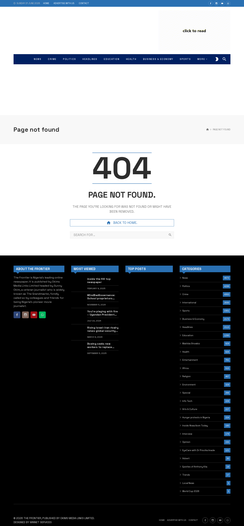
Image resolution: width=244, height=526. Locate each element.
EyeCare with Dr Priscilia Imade (198, 450)
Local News (188, 483)
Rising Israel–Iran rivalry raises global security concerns (102, 329)
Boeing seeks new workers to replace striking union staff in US (101, 345)
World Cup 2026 (190, 491)
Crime (185, 294)
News (185, 277)
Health (185, 351)
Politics (186, 286)
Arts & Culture (189, 409)
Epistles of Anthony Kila (194, 466)
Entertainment (190, 360)
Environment (189, 384)
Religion (186, 376)
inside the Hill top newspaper (99, 280)
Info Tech (187, 401)
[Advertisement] (122, 89)
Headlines (187, 327)
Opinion (186, 442)
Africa (185, 368)
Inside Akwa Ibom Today (195, 425)
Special (186, 392)
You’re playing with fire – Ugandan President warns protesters (102, 313)
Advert (186, 458)
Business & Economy (193, 319)
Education (187, 335)
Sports (186, 310)
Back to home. (122, 222)
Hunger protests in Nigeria (196, 417)
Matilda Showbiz (191, 343)
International (189, 302)
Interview (187, 433)
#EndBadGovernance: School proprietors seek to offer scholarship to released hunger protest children (102, 297)
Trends (186, 474)
